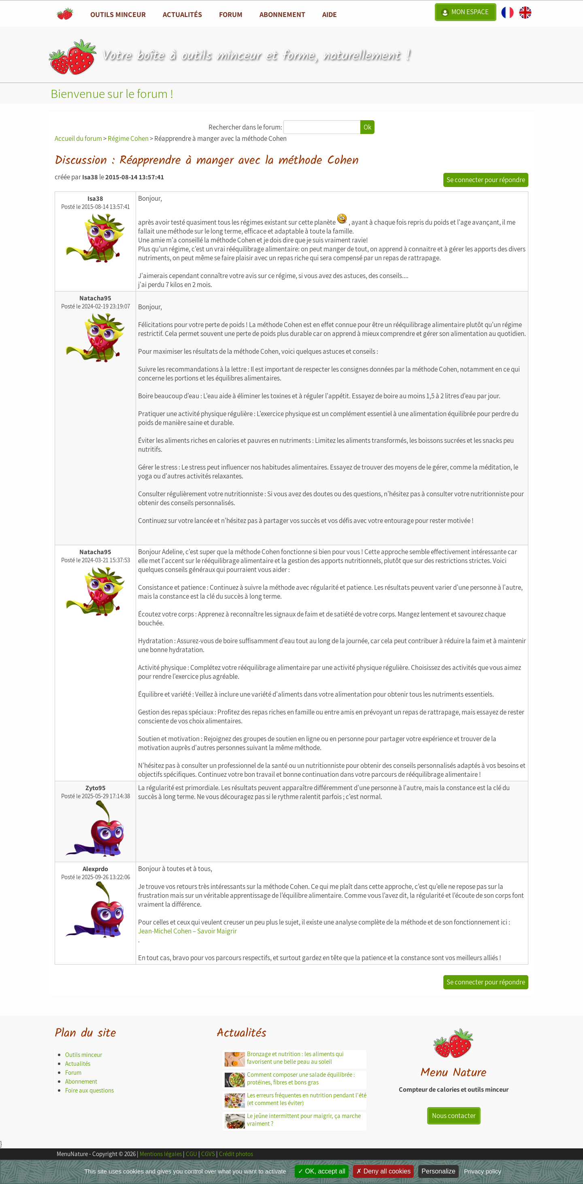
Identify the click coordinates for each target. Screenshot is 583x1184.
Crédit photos (236, 1154)
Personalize (438, 1171)
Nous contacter (454, 1115)
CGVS (208, 1154)
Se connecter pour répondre (486, 179)
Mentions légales (161, 1154)
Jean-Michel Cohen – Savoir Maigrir (187, 931)
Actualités (77, 1063)
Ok (367, 127)
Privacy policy (482, 1171)
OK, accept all (321, 1171)
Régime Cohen (128, 138)
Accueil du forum (78, 138)
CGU (191, 1154)
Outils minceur (83, 1055)
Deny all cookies (383, 1171)
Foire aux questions (89, 1090)
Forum (231, 14)
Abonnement (282, 14)
